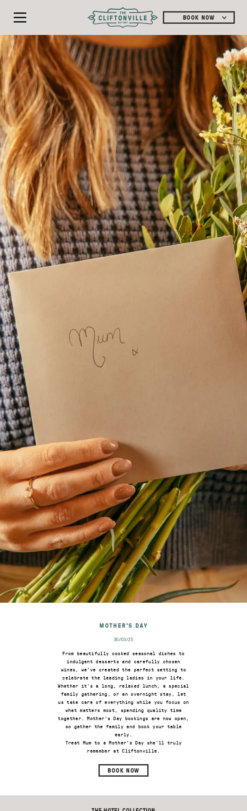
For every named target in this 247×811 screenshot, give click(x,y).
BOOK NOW (123, 770)
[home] (123, 17)
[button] (19, 17)
